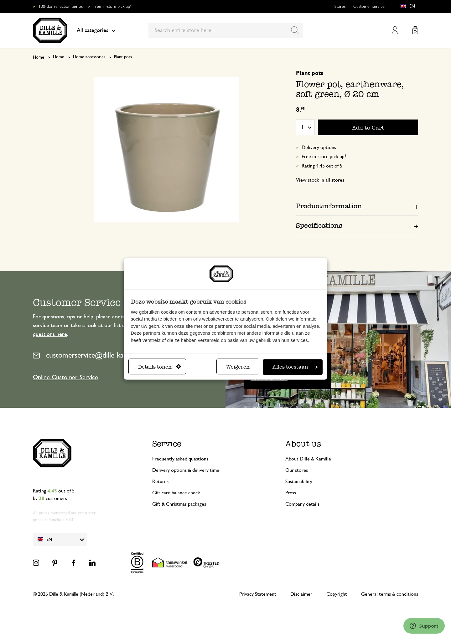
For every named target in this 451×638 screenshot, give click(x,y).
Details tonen (159, 367)
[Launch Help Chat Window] (424, 626)
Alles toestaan (295, 367)
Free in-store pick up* (112, 6)
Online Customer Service (65, 377)
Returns (160, 481)
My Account (395, 30)
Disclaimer (301, 594)
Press (290, 492)
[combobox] (225, 30)
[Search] (295, 30)
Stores (339, 6)
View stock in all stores (320, 180)
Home (38, 57)
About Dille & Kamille (308, 458)
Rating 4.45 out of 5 (322, 165)
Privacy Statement (257, 594)
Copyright (336, 594)
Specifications (319, 225)
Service (166, 443)
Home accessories (89, 57)
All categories (96, 30)
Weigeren (238, 367)
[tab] (357, 205)
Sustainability (298, 481)
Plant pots (123, 57)
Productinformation (329, 206)
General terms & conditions (389, 594)
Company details (302, 504)
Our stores (296, 470)
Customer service (369, 6)
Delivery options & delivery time (185, 470)
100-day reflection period (61, 6)
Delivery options (319, 147)
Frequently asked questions (180, 458)
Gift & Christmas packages (179, 504)
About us (303, 443)
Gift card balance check (176, 492)
